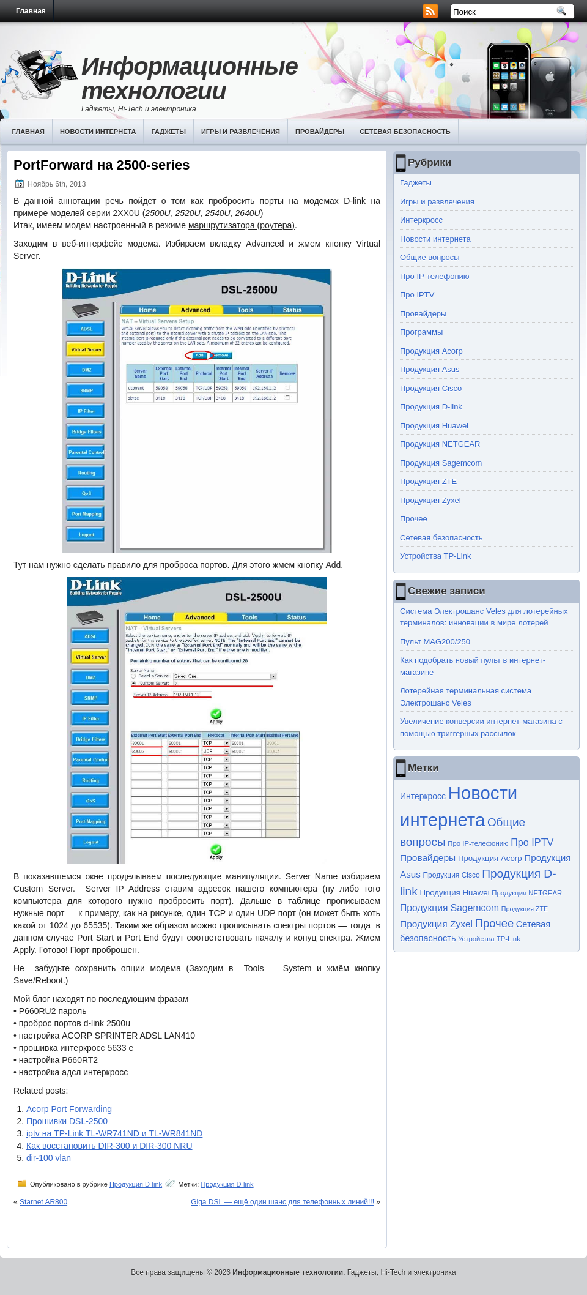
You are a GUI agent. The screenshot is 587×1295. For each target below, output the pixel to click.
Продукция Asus (430, 369)
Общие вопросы (430, 257)
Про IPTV (417, 294)
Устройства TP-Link (435, 556)
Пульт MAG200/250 (435, 641)
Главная (31, 11)
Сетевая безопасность (405, 131)
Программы (421, 332)
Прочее (413, 518)
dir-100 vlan (48, 1158)
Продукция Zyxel (430, 500)
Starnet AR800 (43, 1202)
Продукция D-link (135, 1184)
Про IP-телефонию (435, 276)
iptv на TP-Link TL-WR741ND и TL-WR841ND (114, 1133)
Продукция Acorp (431, 351)
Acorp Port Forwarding (69, 1109)
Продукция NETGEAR (440, 444)
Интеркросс (421, 220)
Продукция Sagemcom (441, 463)
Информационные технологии (189, 78)
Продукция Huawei (434, 425)
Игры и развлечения (240, 131)
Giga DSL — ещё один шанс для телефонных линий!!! (282, 1202)
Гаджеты (168, 131)
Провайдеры (319, 131)
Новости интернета (98, 131)
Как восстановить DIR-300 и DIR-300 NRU (109, 1146)
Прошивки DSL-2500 (67, 1121)
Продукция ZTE (428, 481)
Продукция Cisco (431, 388)
